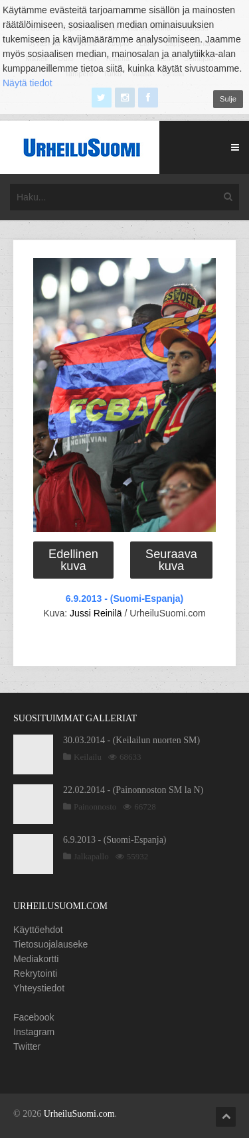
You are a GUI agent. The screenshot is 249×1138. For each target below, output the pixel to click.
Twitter (27, 1046)
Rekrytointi (35, 973)
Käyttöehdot (38, 929)
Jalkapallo (91, 856)
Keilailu (88, 757)
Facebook (33, 1017)
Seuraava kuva (171, 560)
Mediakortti (35, 959)
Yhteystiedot (38, 988)
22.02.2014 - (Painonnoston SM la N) (133, 790)
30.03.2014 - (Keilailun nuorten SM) (131, 740)
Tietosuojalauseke (50, 944)
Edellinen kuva (73, 560)
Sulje (228, 99)
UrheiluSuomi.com (79, 1114)
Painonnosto (95, 807)
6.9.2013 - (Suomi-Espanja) (124, 598)
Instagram (33, 1032)
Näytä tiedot (27, 83)
